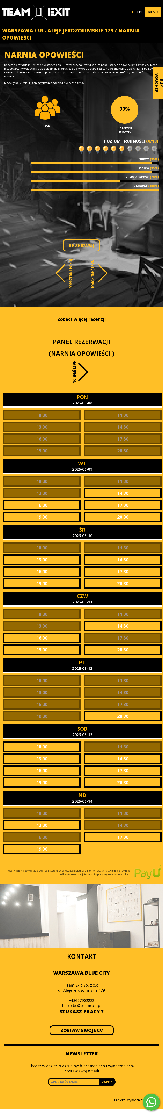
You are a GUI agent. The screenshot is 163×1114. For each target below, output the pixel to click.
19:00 (41, 451)
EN (139, 12)
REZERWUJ (81, 245)
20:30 (122, 451)
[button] (153, 12)
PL (134, 12)
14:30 (122, 427)
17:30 (122, 439)
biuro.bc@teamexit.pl (81, 1005)
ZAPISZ (107, 1082)
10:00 (41, 415)
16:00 (41, 439)
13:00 (41, 427)
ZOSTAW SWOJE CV (81, 1030)
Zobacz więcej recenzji (81, 319)
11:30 (122, 415)
